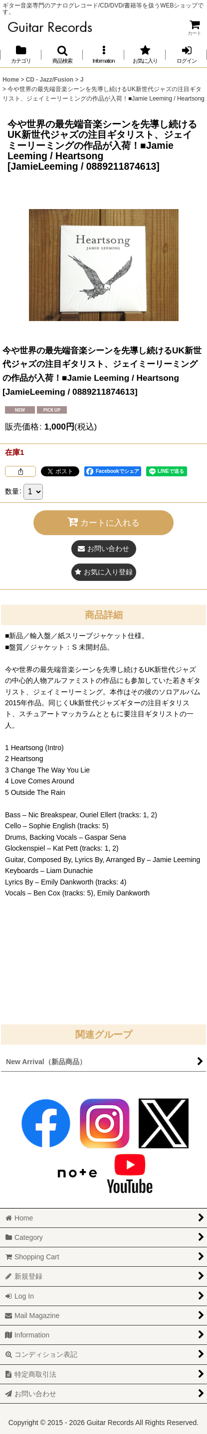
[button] (62, 54)
